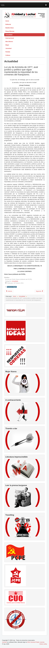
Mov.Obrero (9, 41)
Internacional (9, 38)
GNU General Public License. (36, 642)
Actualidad (8, 34)
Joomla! (4, 642)
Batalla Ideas (9, 28)
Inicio (7, 21)
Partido (7, 52)
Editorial (8, 24)
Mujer (7, 45)
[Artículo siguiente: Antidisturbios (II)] (39, 291)
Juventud (8, 48)
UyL (3, 5)
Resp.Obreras (9, 31)
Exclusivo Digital (11, 286)
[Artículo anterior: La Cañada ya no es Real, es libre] (9, 291)
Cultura (7, 55)
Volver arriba (43, 644)
